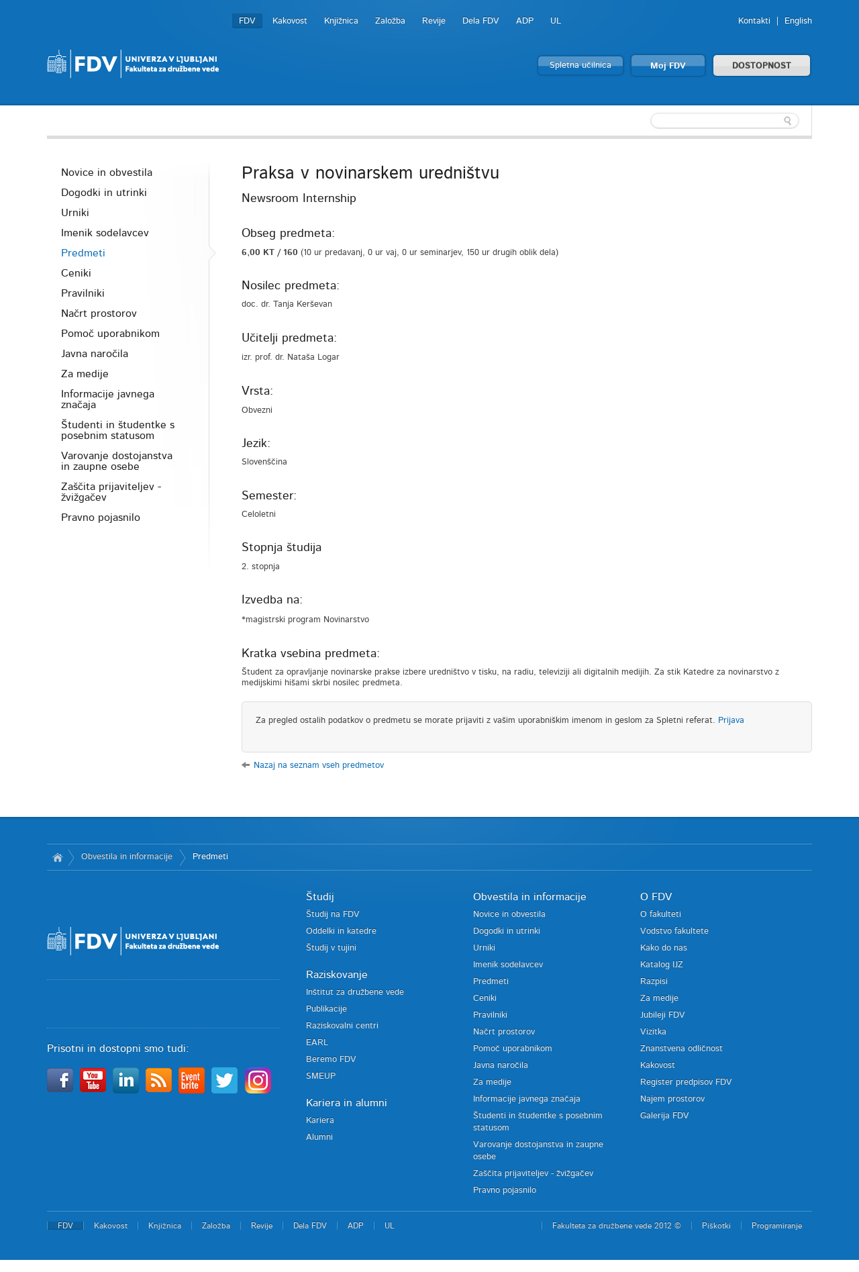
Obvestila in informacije (126, 856)
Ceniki (76, 273)
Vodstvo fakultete (674, 931)
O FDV (656, 896)
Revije (434, 21)
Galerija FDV (664, 1116)
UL (555, 21)
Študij (320, 896)
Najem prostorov (672, 1099)
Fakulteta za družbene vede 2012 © (616, 1226)
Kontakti (754, 21)
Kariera (320, 1120)
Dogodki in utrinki (104, 192)
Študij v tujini (331, 948)
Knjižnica (341, 21)
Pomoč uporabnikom (110, 333)
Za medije (85, 374)
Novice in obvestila (106, 172)
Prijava (731, 720)
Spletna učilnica (580, 65)
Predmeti (83, 253)
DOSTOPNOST (761, 66)
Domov (57, 857)
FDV (247, 21)
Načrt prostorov (99, 313)
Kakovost (289, 21)
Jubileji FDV (662, 1015)
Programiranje (777, 1226)
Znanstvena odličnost (681, 1048)
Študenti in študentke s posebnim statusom (117, 430)
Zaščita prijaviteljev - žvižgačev (111, 492)
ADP (525, 21)
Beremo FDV (331, 1059)
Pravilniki (83, 293)
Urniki (75, 212)
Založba (390, 21)
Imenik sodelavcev (105, 233)
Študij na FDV (333, 914)
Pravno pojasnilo (100, 517)
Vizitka (653, 1032)
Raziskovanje (337, 974)
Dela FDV (480, 21)
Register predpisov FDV (686, 1082)
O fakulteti (660, 914)
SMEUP (321, 1076)
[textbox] (724, 121)
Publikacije (326, 1009)
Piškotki (716, 1226)
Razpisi (654, 981)
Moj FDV (668, 66)
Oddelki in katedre (341, 931)
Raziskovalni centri (342, 1026)
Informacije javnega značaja (107, 399)
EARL (317, 1042)
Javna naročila (94, 353)
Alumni (319, 1137)
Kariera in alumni (346, 1102)
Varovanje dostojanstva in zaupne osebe (116, 461)
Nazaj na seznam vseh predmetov (319, 765)
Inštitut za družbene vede (355, 992)
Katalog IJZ (661, 965)
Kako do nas (663, 948)
